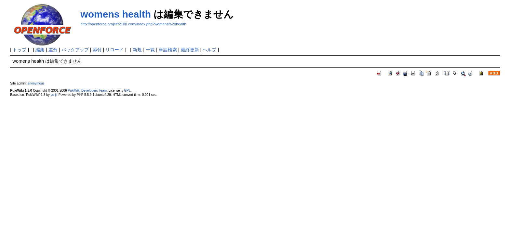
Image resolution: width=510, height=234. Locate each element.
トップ (19, 49)
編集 (40, 49)
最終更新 (190, 49)
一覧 (150, 49)
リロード (114, 49)
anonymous (36, 83)
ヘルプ (209, 49)
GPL (127, 90)
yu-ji (54, 95)
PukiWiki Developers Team (87, 90)
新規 (137, 49)
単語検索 (168, 49)
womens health (115, 14)
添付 (97, 49)
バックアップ (75, 49)
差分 (53, 49)
